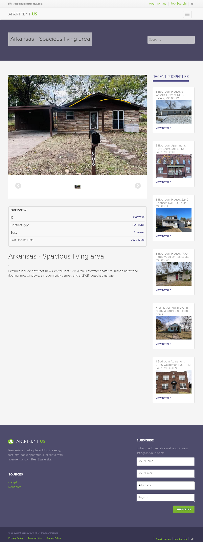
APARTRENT (22, 14)
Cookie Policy (53, 537)
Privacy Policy (15, 537)
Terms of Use (35, 537)
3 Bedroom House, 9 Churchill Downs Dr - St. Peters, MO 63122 (171, 95)
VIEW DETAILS (163, 128)
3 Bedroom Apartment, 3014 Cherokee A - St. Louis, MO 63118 (171, 149)
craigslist (14, 482)
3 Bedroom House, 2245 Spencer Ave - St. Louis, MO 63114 (172, 203)
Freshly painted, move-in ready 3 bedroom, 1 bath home (172, 311)
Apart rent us (157, 4)
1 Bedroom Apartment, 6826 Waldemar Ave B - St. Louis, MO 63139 (173, 365)
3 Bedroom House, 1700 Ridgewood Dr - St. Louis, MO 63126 (172, 257)
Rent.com (14, 487)
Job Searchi (178, 4)
